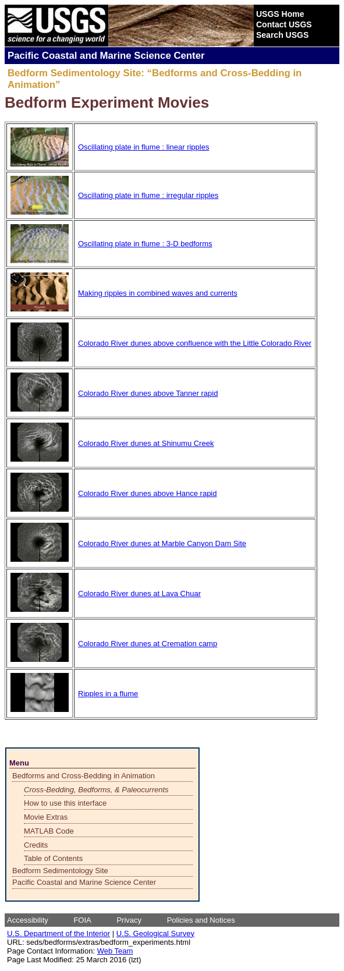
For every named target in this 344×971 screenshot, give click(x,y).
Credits (36, 845)
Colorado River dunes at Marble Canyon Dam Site (162, 543)
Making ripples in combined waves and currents (157, 293)
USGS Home (280, 14)
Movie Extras (46, 817)
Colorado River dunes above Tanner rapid (148, 393)
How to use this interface (65, 803)
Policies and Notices (201, 920)
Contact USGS (284, 24)
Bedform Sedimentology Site (60, 870)
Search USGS (282, 35)
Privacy (128, 920)
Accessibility (27, 920)
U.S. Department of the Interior (58, 933)
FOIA (82, 920)
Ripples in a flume (108, 693)
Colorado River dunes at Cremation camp (147, 643)
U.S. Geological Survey (155, 933)
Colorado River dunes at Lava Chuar (139, 593)
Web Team (115, 951)
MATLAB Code (49, 831)
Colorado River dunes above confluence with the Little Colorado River (194, 343)
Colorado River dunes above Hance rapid (147, 493)
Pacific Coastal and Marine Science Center (84, 882)
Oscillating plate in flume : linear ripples (143, 147)
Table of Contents (53, 858)
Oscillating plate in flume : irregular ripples (148, 195)
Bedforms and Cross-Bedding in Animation (83, 775)
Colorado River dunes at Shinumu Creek (146, 443)
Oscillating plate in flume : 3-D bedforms (145, 243)
